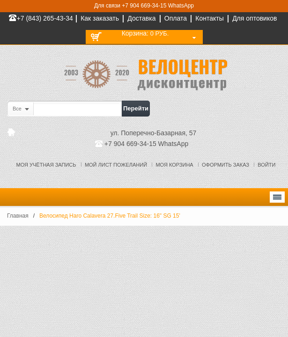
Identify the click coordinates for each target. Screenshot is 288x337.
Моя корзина (174, 165)
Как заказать (100, 18)
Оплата (175, 18)
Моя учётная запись (46, 165)
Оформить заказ (225, 165)
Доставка (141, 18)
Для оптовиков (254, 18)
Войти (266, 165)
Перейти (135, 108)
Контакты (209, 18)
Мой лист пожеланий (116, 165)
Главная (18, 215)
